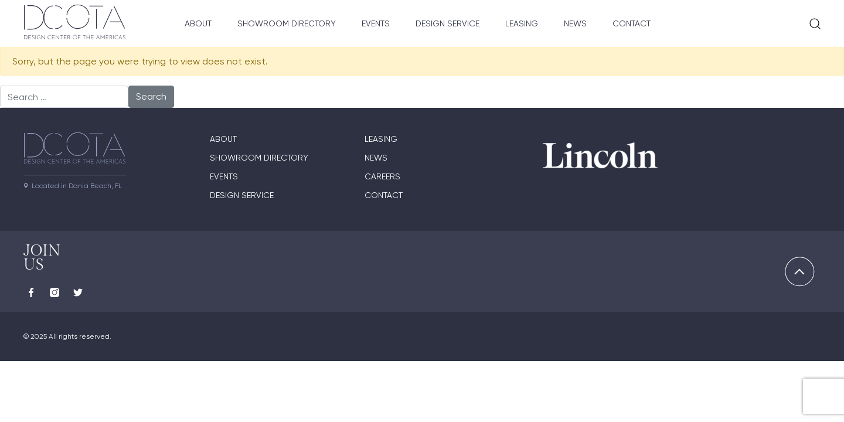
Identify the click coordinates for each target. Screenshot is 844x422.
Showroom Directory (286, 23)
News (575, 23)
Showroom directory (259, 157)
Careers (382, 176)
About (198, 23)
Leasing (521, 23)
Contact (631, 23)
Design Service (447, 23)
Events (376, 23)
